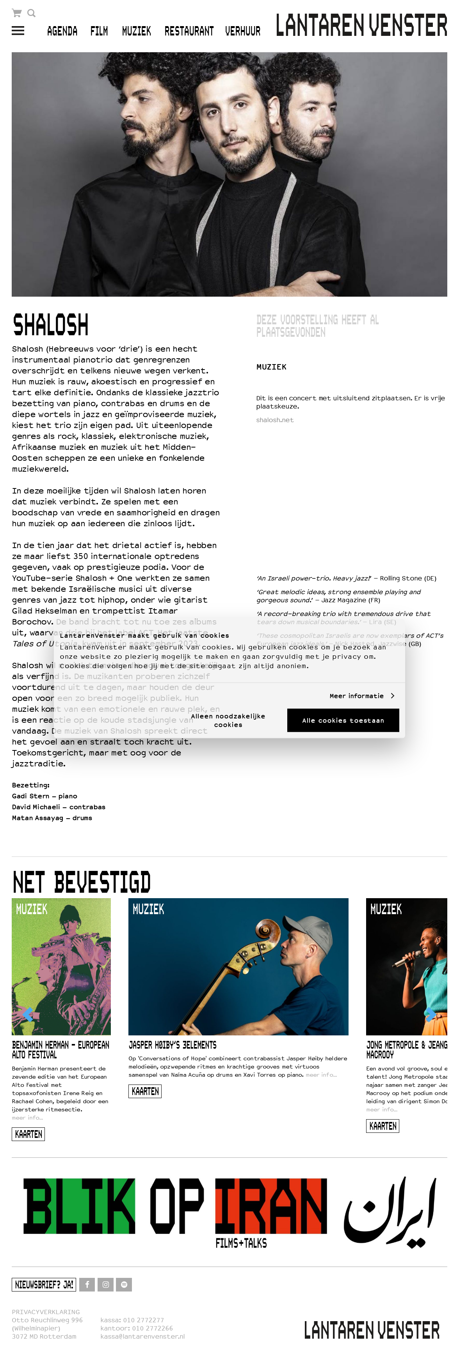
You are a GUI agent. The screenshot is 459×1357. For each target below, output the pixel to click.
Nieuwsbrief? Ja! (44, 1285)
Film (99, 31)
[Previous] (28, 1015)
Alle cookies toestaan (343, 720)
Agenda (62, 31)
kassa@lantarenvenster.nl (142, 1336)
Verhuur (242, 31)
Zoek (31, 13)
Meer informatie (356, 696)
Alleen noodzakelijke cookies (228, 720)
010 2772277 (143, 1320)
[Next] (430, 1015)
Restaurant (189, 31)
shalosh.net (275, 420)
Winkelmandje (17, 13)
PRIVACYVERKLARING (46, 1312)
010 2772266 (152, 1328)
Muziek (136, 31)
